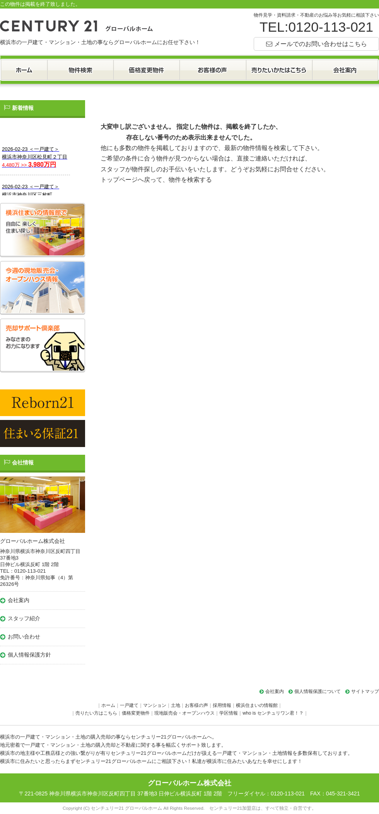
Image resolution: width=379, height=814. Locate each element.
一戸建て (129, 705)
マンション (154, 705)
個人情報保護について (317, 691)
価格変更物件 (136, 713)
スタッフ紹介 (24, 618)
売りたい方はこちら (96, 713)
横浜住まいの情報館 (257, 705)
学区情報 (228, 713)
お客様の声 (196, 705)
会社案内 (18, 600)
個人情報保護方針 (29, 655)
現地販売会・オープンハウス (184, 713)
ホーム (108, 705)
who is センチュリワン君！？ (273, 713)
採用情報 (222, 705)
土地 (175, 705)
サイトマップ (365, 691)
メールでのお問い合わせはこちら (320, 43)
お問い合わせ (24, 636)
